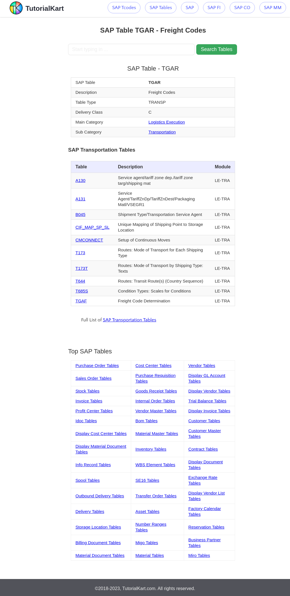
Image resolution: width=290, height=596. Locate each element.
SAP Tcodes (124, 7)
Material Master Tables (156, 433)
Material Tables (149, 555)
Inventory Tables (150, 449)
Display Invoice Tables (209, 410)
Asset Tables (147, 511)
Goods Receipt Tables (156, 391)
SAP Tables (161, 7)
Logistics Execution (166, 122)
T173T (81, 268)
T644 (80, 281)
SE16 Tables (147, 480)
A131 (80, 198)
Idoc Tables (86, 420)
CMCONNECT (89, 239)
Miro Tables (199, 555)
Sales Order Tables (93, 378)
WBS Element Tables (155, 464)
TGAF (81, 300)
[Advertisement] (34, 102)
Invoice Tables (88, 400)
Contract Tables (203, 449)
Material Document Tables (99, 555)
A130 (80, 180)
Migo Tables (146, 542)
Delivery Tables (89, 511)
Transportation (162, 132)
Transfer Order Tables (155, 495)
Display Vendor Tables (209, 391)
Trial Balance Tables (207, 400)
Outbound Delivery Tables (99, 495)
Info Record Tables (93, 464)
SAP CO (242, 7)
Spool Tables (87, 480)
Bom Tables (146, 420)
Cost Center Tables (153, 365)
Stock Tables (87, 391)
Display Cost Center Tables (101, 433)
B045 (80, 214)
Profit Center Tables (93, 410)
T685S (81, 291)
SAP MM (273, 7)
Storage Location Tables (98, 527)
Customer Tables (204, 420)
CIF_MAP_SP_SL (92, 227)
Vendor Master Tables (155, 410)
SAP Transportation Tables (129, 320)
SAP (189, 7)
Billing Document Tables (98, 542)
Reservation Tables (206, 527)
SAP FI (214, 7)
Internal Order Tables (155, 400)
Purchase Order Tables (97, 365)
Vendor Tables (201, 365)
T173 (80, 252)
